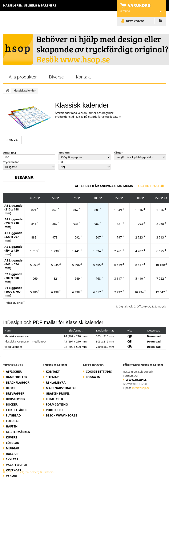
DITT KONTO (135, 21)
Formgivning (57, 404)
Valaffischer (16, 465)
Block (11, 388)
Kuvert (11, 437)
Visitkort (13, 470)
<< (30, 198)
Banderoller (16, 377)
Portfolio (54, 410)
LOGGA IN (160, 21)
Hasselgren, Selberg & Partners (29, 5)
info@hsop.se (141, 388)
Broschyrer (15, 399)
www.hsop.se (136, 380)
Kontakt (83, 77)
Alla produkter (23, 77)
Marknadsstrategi (61, 388)
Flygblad (13, 415)
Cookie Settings (99, 371)
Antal (7, 152)
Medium (64, 152)
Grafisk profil (58, 393)
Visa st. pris (14, 303)
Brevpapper (15, 393)
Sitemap (52, 377)
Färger (118, 152)
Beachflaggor (17, 382)
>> (166, 198)
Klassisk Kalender (24, 90)
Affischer (14, 371)
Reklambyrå (56, 382)
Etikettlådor (17, 410)
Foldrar (13, 421)
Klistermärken (18, 432)
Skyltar (12, 459)
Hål (61, 162)
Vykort (11, 476)
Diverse (56, 77)
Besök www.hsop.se (61, 415)
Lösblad (12, 443)
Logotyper (54, 399)
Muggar (12, 448)
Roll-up (12, 454)
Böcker (12, 404)
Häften (11, 426)
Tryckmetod (11, 162)
